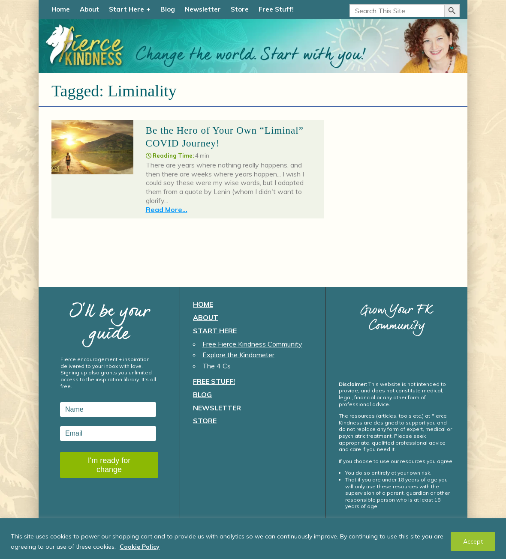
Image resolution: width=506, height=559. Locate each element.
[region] (253, 538)
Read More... (166, 209)
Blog (167, 9)
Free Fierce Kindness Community (252, 344)
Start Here (126, 9)
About (89, 9)
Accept (473, 541)
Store (240, 9)
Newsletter (203, 9)
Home (60, 9)
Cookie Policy (140, 546)
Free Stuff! (276, 9)
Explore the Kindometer (238, 354)
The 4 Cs (216, 366)
